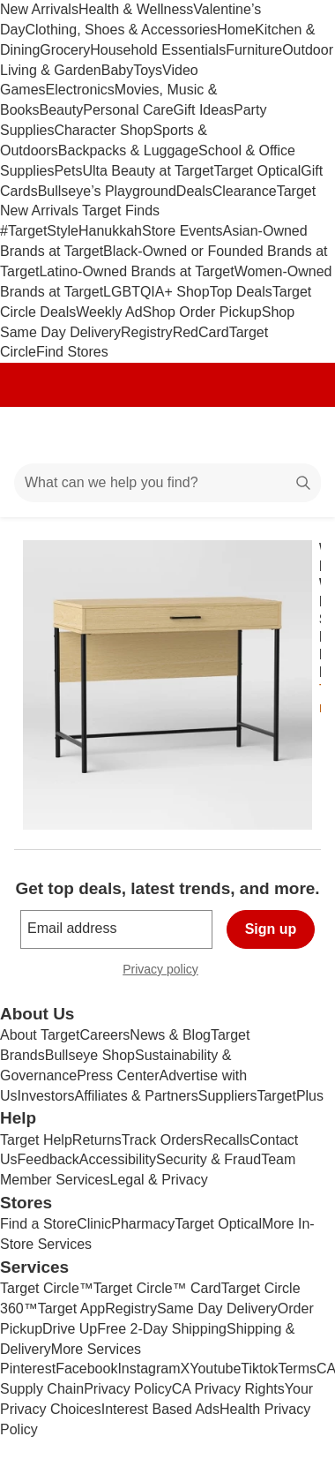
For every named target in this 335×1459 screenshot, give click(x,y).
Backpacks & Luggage (128, 150)
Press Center (118, 1075)
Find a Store (38, 1223)
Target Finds (121, 210)
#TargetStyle (39, 230)
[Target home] (167, 435)
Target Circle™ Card (157, 1288)
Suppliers (227, 1095)
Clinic (94, 1223)
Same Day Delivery (217, 1308)
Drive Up (69, 1328)
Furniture (254, 49)
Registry (147, 332)
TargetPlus (290, 1095)
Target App (72, 1308)
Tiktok (259, 1368)
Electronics (80, 89)
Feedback (48, 1159)
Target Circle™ (46, 1288)
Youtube (215, 1368)
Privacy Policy (128, 1388)
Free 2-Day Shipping (162, 1328)
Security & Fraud (208, 1159)
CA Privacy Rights (228, 1388)
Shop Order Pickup (202, 312)
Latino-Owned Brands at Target (136, 271)
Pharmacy (143, 1223)
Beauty (61, 109)
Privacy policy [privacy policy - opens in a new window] (167, 971)
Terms (297, 1368)
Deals (194, 191)
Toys (147, 70)
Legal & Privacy (158, 1179)
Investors (46, 1095)
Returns (97, 1139)
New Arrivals (39, 9)
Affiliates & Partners (135, 1095)
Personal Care (128, 109)
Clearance (244, 191)
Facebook (86, 1368)
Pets (68, 170)
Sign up (271, 928)
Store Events (182, 230)
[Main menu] (37, 435)
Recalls (226, 1139)
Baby (117, 70)
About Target (39, 1034)
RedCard (201, 332)
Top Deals (241, 291)
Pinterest (28, 1368)
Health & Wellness (135, 9)
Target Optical (258, 170)
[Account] (252, 435)
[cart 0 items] (298, 435)
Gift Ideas (204, 109)
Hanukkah (110, 230)
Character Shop (103, 130)
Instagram (148, 1368)
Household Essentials (158, 49)
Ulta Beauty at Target (147, 170)
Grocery (65, 49)
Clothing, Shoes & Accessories (121, 29)
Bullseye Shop (90, 1055)
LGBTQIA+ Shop (156, 291)
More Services (96, 1349)
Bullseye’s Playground (107, 191)
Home (236, 29)
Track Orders (163, 1139)
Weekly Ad (109, 312)
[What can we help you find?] (167, 482)
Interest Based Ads (160, 1409)
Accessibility (117, 1159)
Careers (104, 1034)
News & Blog (170, 1034)
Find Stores (72, 351)
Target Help (36, 1139)
